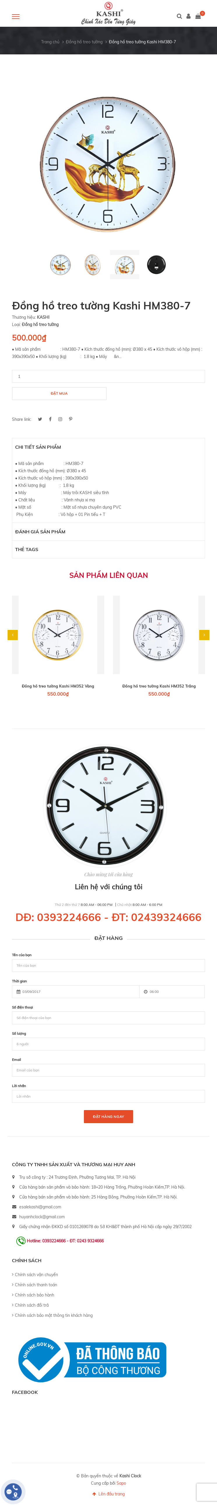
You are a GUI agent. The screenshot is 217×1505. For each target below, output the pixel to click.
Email (16, 1059)
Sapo (121, 1483)
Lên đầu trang (108, 1494)
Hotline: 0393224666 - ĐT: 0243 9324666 (65, 1240)
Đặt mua (59, 393)
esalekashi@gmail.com (40, 1207)
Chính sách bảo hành (34, 1295)
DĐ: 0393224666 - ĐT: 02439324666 (108, 917)
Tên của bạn (21, 955)
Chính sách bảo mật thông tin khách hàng (54, 1315)
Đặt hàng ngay (108, 1116)
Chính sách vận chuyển (36, 1274)
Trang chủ (50, 41)
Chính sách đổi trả (32, 1305)
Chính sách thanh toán (36, 1284)
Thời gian (19, 981)
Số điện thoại (22, 1007)
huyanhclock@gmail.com (42, 1216)
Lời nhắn (19, 1086)
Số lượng (19, 1033)
